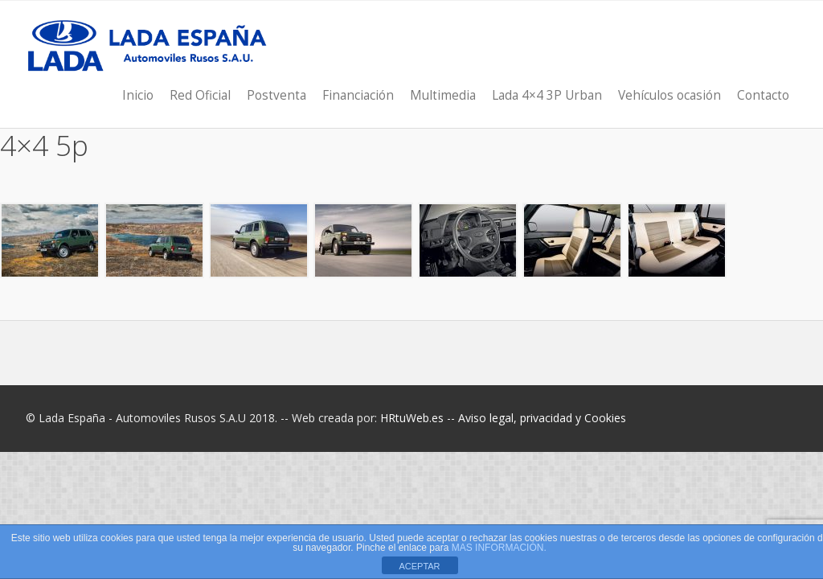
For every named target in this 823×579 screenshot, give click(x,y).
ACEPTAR (419, 566)
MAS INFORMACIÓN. (499, 547)
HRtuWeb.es (412, 417)
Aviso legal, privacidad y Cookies (542, 417)
